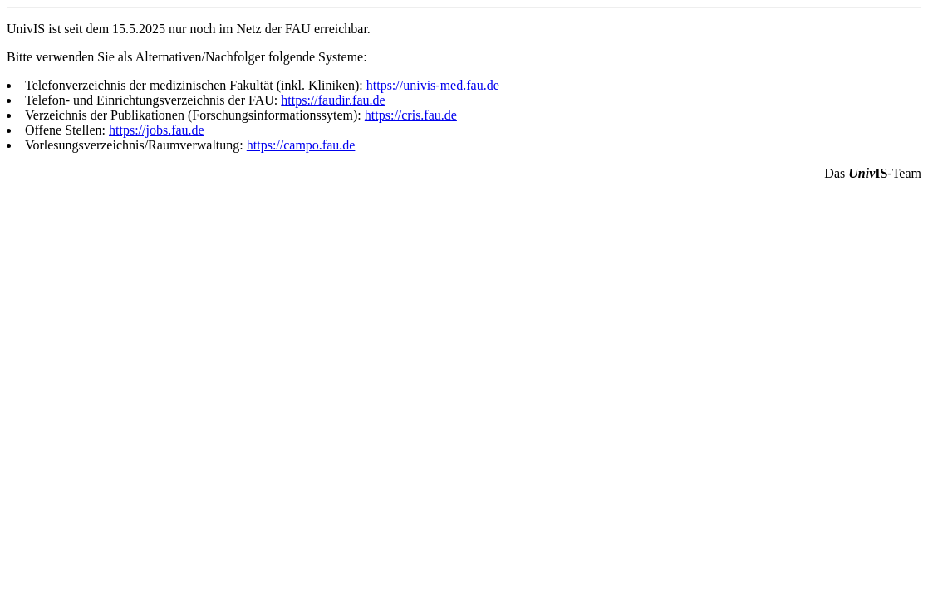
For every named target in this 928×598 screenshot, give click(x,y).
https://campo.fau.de (301, 145)
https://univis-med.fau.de (432, 85)
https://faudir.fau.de (333, 100)
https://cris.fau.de (411, 115)
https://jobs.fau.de (156, 130)
